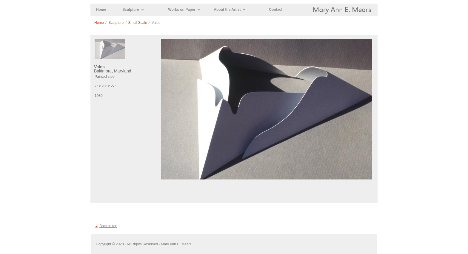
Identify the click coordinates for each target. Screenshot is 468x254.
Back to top (108, 226)
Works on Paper (181, 9)
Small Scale (137, 23)
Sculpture (130, 9)
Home (101, 9)
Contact (275, 9)
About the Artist (227, 9)
